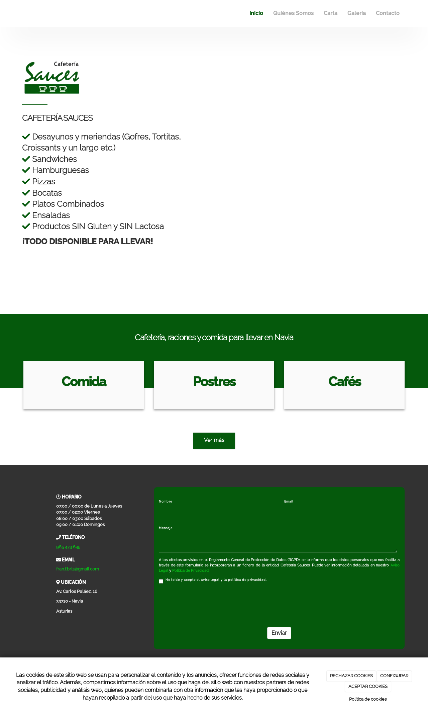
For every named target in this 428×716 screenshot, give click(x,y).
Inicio (256, 13)
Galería (356, 13)
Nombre (165, 501)
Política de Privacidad (190, 570)
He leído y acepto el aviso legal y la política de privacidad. (213, 581)
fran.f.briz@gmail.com (77, 568)
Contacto (388, 13)
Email (289, 501)
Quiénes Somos (293, 13)
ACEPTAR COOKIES (368, 686)
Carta (330, 13)
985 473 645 (68, 546)
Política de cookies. (368, 699)
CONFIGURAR (394, 675)
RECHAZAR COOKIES (351, 675)
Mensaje (166, 528)
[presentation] (209, 603)
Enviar (279, 633)
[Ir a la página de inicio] (21, 13)
